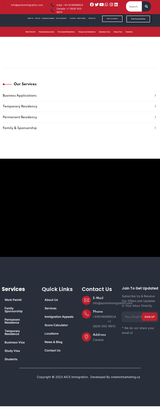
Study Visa (118, 32)
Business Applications (20, 95)
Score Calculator (61, 18)
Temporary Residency (20, 106)
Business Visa (104, 32)
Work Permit (30, 32)
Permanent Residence (66, 32)
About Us (30, 18)
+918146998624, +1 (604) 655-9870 (104, 321)
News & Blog (81, 18)
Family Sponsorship (46, 32)
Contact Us (91, 18)
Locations (73, 18)
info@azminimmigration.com (112, 303)
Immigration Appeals (48, 18)
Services (37, 18)
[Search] (146, 6)
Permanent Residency (20, 117)
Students (129, 32)
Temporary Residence (86, 32)
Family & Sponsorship (20, 128)
